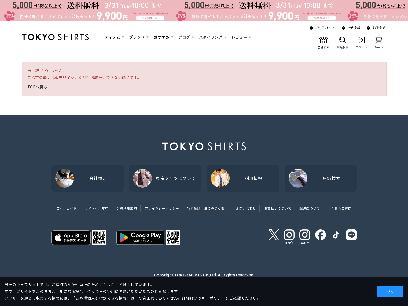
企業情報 (354, 27)
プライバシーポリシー (162, 208)
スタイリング (211, 37)
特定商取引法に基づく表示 (207, 208)
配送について (309, 208)
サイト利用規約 (97, 208)
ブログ (184, 37)
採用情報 (379, 27)
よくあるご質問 (339, 208)
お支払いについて (278, 208)
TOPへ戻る (37, 86)
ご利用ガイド (325, 27)
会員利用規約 (127, 208)
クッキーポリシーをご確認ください (225, 298)
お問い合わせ (246, 208)
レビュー (239, 37)
